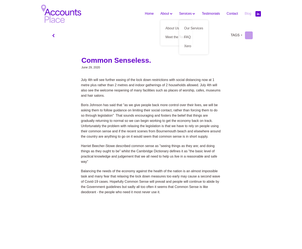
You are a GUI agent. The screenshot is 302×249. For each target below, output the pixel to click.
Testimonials (211, 13)
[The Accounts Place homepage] (63, 14)
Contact (232, 13)
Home (149, 13)
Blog (248, 13)
